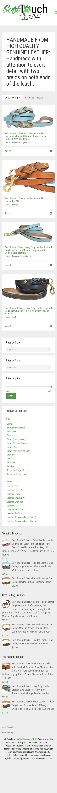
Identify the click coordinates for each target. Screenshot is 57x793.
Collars (8, 419)
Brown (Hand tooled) (16, 439)
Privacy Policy (7, 732)
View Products (8, 727)
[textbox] (28, 349)
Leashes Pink (13, 505)
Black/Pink (11, 431)
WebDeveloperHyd (27, 739)
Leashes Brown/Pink (16, 498)
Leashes (9, 481)
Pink (9, 458)
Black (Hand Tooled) (16, 427)
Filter (10, 396)
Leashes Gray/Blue (15, 501)
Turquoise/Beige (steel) (17, 474)
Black (9, 423)
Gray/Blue (11, 454)
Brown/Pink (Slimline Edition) (19, 451)
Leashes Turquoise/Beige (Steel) (17, 142)
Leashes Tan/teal (11, 205)
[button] (51, 151)
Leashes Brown (13, 494)
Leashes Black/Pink (15, 490)
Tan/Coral (11, 462)
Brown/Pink (12, 447)
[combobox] (28, 349)
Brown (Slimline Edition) (17, 443)
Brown (10, 435)
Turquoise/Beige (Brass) (17, 470)
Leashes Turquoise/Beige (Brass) (18, 256)
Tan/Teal (10, 466)
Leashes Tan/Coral (15, 509)
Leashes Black (10, 317)
